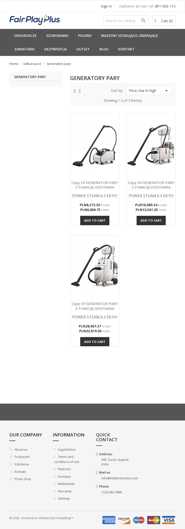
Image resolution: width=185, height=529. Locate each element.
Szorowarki (57, 35)
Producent (22, 456)
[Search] (125, 20)
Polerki (85, 35)
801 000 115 (165, 6)
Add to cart (95, 220)
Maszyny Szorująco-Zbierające (129, 35)
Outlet (83, 49)
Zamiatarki (24, 49)
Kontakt (126, 49)
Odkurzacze (25, 35)
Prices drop (22, 479)
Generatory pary (30, 77)
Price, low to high (149, 91)
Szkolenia (21, 464)
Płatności (64, 469)
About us (20, 449)
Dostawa (64, 476)
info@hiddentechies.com (119, 478)
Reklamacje (66, 484)
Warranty (64, 491)
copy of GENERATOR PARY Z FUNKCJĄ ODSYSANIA (95, 185)
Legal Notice (66, 449)
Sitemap (63, 498)
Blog (103, 49)
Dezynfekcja (55, 49)
